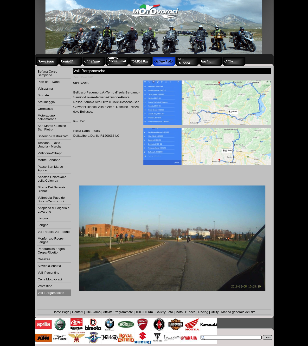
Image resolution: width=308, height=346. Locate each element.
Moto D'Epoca (185, 312)
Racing (203, 312)
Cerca (268, 337)
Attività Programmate (118, 312)
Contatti (77, 312)
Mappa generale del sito (238, 312)
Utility (215, 312)
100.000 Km (144, 312)
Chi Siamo (93, 312)
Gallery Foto (164, 312)
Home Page (60, 312)
